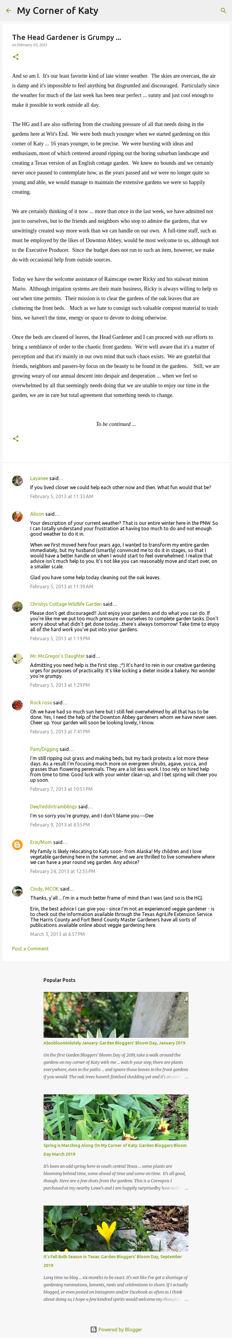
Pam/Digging (44, 749)
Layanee (39, 478)
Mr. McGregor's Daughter (57, 656)
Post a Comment (30, 948)
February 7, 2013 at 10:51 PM (61, 789)
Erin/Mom (41, 842)
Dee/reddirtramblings (53, 806)
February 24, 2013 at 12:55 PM (62, 871)
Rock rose (41, 702)
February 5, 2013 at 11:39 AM (61, 586)
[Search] (107, 10)
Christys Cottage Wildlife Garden (66, 604)
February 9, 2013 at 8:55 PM (60, 824)
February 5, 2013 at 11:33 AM (61, 496)
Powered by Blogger (116, 1329)
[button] (15, 57)
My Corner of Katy (57, 10)
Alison (37, 514)
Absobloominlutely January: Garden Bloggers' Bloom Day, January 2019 (114, 1043)
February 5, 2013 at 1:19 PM (60, 638)
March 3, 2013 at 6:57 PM (57, 934)
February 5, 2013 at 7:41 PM (60, 731)
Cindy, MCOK (44, 888)
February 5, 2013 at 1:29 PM (60, 685)
